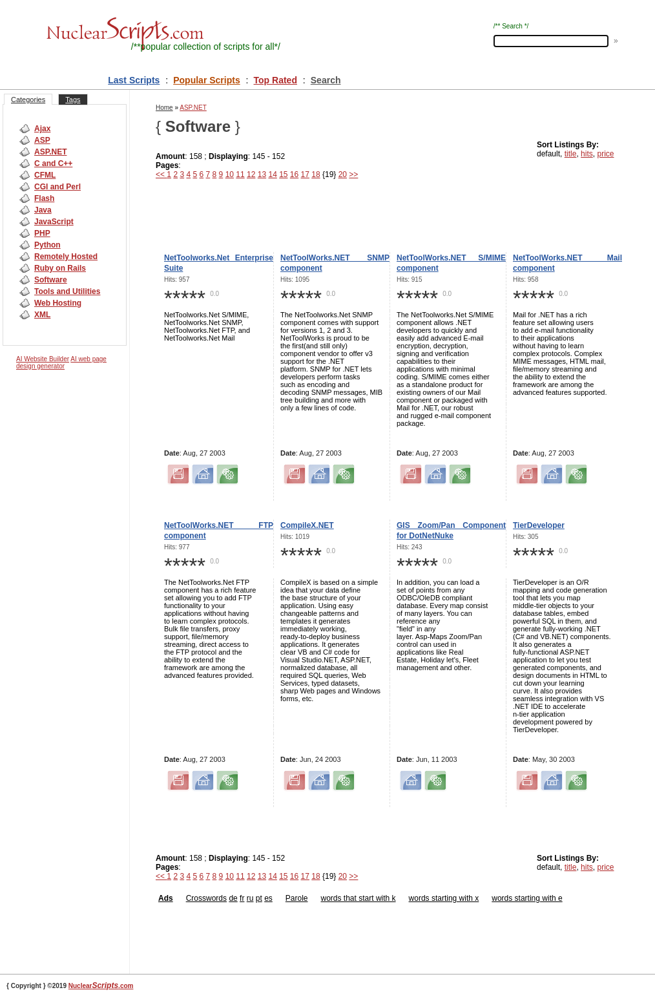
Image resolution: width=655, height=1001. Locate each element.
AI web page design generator (61, 362)
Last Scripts (134, 80)
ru (250, 898)
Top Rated (275, 80)
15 (283, 174)
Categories (28, 99)
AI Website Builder (42, 359)
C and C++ (53, 163)
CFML (45, 175)
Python (47, 244)
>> (353, 174)
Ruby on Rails (60, 268)
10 (229, 174)
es (268, 898)
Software (50, 279)
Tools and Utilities (67, 291)
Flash (44, 198)
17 (305, 174)
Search (326, 80)
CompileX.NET (307, 525)
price (605, 153)
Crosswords (206, 898)
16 (294, 174)
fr (242, 898)
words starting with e (527, 898)
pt (259, 898)
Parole (297, 898)
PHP (42, 233)
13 (262, 174)
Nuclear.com (101, 985)
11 (240, 174)
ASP (42, 140)
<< (161, 174)
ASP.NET (50, 151)
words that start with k (358, 898)
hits (587, 153)
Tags (72, 99)
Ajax (42, 128)
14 (272, 174)
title (571, 153)
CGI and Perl (57, 186)
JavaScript (54, 221)
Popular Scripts (206, 80)
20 (342, 174)
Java (43, 210)
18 (315, 174)
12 (251, 174)
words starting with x (444, 898)
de (233, 898)
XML (42, 314)
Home (164, 107)
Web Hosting (57, 303)
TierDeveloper (539, 525)
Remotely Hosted (66, 256)
